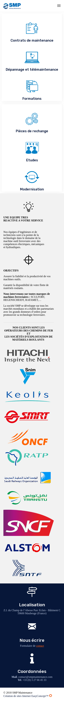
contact (40, 645)
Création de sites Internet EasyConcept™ (27, 696)
